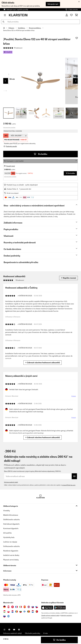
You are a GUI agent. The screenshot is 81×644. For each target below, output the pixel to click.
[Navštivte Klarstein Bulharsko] (20, 611)
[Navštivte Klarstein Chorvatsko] (12, 611)
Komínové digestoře (10, 528)
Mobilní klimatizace (10, 515)
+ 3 (72, 113)
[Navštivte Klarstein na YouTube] (14, 629)
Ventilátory (21, 28)
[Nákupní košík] (76, 15)
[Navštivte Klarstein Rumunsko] (16, 611)
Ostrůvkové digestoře (11, 524)
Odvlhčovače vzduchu (11, 519)
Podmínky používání (66, 615)
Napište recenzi (68, 278)
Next (76, 81)
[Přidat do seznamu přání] (77, 38)
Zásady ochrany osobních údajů (50, 615)
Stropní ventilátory (35, 28)
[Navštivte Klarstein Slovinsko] (4, 616)
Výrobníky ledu (8, 537)
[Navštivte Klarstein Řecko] (8, 616)
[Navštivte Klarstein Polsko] (8, 611)
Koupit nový (10, 166)
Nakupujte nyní (52, 4)
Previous (5, 81)
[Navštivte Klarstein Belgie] (28, 611)
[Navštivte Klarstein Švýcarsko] (12, 607)
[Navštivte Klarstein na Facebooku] (9, 629)
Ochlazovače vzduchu (11, 546)
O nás (45, 633)
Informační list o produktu (9, 127)
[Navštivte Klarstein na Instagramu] (4, 629)
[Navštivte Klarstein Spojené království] (28, 607)
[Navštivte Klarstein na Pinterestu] (19, 629)
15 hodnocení (18, 48)
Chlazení (11, 28)
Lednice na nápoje (10, 542)
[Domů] (5, 28)
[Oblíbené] (71, 15)
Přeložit (73, 396)
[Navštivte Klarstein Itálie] (20, 607)
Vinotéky (6, 511)
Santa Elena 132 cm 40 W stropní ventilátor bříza (18, 30)
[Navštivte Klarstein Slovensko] (33, 607)
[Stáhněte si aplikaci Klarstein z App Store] (47, 608)
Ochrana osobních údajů (11, 482)
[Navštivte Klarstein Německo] (4, 607)
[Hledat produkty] (40, 21)
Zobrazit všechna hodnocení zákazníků (43, 362)
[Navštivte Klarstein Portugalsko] (37, 611)
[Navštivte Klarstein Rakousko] (8, 607)
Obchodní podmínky (32, 633)
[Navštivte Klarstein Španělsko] (24, 607)
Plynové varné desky (11, 560)
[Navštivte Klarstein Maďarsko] (4, 611)
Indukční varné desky (11, 555)
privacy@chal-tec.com (68, 485)
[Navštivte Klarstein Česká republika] (37, 607)
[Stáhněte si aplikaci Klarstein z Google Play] (60, 608)
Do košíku (40, 154)
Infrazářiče (7, 533)
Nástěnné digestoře (10, 551)
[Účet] (67, 15)
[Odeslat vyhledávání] (3, 21)
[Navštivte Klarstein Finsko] (24, 611)
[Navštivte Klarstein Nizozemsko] (33, 611)
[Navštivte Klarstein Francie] (16, 607)
